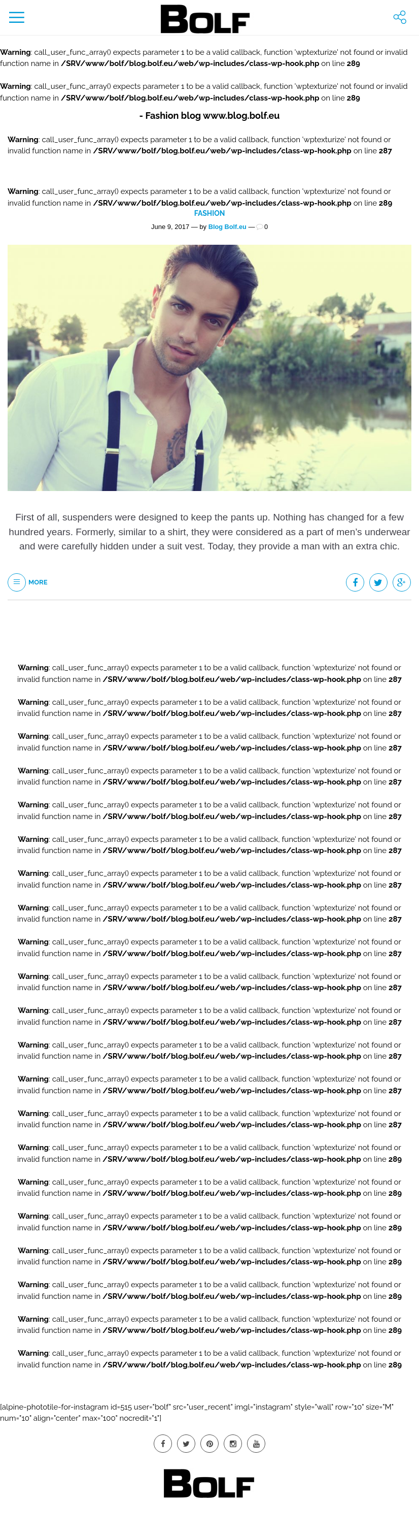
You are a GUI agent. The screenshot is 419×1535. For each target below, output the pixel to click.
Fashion (209, 212)
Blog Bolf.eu (227, 226)
